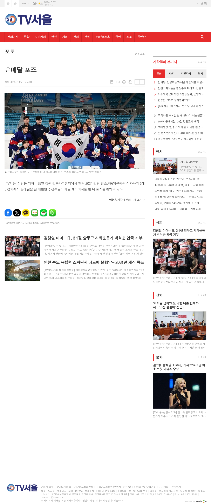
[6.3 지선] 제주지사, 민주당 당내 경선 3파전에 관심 (182, 106)
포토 (129, 37)
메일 (118, 82)
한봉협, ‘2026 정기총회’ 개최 (174, 100)
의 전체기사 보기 (125, 200)
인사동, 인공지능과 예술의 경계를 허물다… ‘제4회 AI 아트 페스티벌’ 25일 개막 (182, 82)
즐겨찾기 (15, 3)
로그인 (199, 3)
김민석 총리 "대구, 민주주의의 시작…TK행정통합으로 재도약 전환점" (180, 191)
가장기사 (165, 61)
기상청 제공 (48, 5)
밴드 (52, 212)
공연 (118, 37)
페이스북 (8, 212)
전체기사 (12, 37)
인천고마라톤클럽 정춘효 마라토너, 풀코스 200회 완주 (182, 88)
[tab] (159, 73)
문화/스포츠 (102, 37)
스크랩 (130, 82)
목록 (112, 82)
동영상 (141, 37)
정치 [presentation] (200, 73)
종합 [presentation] (158, 73)
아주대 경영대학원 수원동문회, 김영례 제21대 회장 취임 (182, 94)
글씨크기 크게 (137, 82)
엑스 (17, 212)
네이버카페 (43, 212)
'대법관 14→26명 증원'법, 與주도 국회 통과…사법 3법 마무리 (180, 185)
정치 (76, 37)
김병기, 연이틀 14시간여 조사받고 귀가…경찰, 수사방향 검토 (180, 203)
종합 (26, 37)
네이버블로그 (34, 212)
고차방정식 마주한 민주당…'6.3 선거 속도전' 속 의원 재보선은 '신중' (180, 179)
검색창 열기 (202, 37)
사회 (65, 37)
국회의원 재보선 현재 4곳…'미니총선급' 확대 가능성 (182, 115)
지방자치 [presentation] (186, 73)
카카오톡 (25, 212)
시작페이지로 (8, 3)
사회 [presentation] (171, 73)
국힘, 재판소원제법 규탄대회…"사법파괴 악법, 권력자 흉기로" (180, 209)
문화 (159, 357)
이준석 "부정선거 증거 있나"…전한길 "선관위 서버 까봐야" (180, 197)
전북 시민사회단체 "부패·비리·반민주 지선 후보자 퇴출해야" (182, 133)
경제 (87, 37)
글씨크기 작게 (142, 82)
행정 (54, 37)
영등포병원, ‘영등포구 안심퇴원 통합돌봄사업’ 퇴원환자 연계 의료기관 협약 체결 (182, 139)
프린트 (124, 82)
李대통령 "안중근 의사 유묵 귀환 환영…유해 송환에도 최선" (182, 127)
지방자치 (40, 37)
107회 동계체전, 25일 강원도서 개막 (178, 121)
